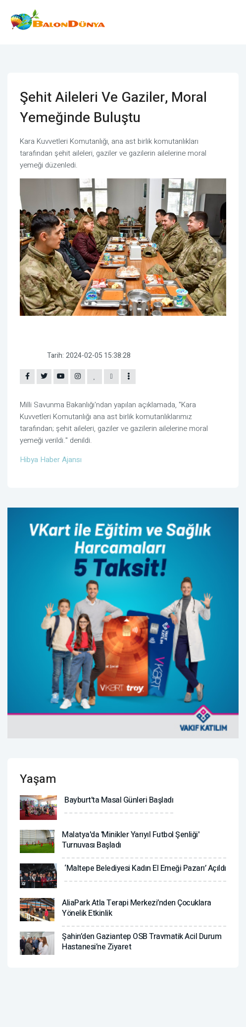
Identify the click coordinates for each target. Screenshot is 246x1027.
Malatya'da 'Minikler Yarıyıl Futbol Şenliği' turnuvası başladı (130, 840)
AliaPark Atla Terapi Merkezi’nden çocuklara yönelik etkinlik (136, 908)
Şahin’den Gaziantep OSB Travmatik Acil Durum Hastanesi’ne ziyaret (141, 942)
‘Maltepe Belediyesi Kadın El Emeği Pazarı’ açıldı (145, 868)
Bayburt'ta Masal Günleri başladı (118, 800)
